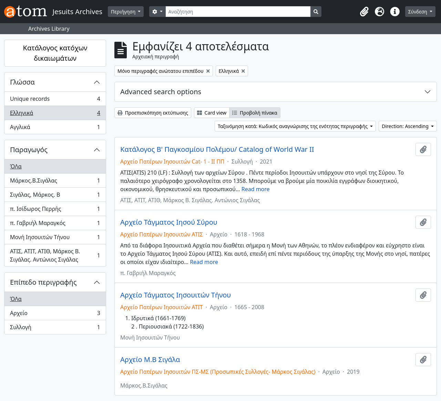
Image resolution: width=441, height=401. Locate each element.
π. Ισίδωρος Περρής (55, 210)
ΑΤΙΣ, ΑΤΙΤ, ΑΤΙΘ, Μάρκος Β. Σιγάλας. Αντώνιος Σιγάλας (55, 255)
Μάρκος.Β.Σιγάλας (55, 182)
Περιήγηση (124, 11)
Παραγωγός (29, 149)
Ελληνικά (55, 114)
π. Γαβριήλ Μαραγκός (55, 224)
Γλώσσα (22, 82)
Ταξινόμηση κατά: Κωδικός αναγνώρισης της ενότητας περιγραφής (293, 126)
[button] (364, 11)
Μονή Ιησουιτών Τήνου (55, 238)
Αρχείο (55, 314)
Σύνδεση (418, 11)
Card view (211, 112)
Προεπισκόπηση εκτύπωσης (152, 112)
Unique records (55, 100)
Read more (256, 189)
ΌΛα (16, 166)
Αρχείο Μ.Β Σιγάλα (150, 359)
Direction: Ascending (406, 126)
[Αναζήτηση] (238, 11)
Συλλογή (55, 328)
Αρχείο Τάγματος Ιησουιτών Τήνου (175, 295)
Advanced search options (160, 91)
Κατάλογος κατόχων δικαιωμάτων (55, 53)
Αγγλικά (55, 128)
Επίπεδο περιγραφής (43, 282)
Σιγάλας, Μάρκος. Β (55, 196)
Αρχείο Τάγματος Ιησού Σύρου (168, 222)
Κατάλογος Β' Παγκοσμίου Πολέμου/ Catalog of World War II (217, 149)
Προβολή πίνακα (254, 112)
